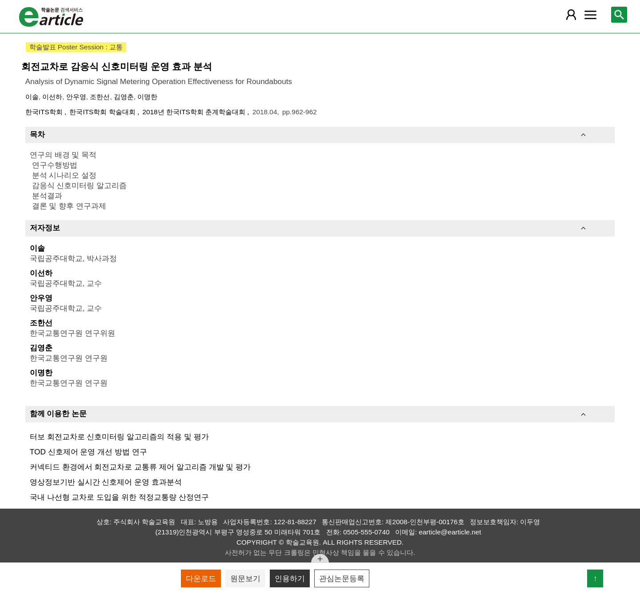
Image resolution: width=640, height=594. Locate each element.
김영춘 (124, 96)
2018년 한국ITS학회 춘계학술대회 (194, 112)
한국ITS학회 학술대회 (103, 112)
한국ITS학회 (44, 112)
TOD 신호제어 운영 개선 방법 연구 (88, 451)
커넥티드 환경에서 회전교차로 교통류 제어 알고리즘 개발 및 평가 (140, 466)
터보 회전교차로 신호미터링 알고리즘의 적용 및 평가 (119, 436)
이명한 (147, 96)
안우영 (76, 96)
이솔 (32, 96)
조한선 (100, 96)
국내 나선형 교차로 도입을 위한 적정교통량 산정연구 (119, 497)
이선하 (52, 96)
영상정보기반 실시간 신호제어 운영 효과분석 (106, 482)
